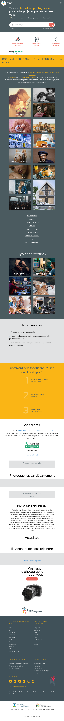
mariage (32, 72)
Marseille (12, 632)
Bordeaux (12, 637)
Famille (43, 131)
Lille (10, 649)
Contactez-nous (39, 664)
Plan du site (38, 668)
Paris (10, 628)
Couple (43, 116)
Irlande (36, 635)
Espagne (37, 630)
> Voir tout (32, 466)
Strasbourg (12, 644)
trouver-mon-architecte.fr (21, 711)
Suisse (36, 644)
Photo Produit (43, 146)
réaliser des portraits (43, 72)
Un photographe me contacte (18, 664)
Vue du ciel (32, 222)
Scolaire (32, 232)
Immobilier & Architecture (44, 205)
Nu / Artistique (20, 177)
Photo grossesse (14, 668)
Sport (32, 219)
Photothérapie (32, 242)
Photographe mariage (16, 666)
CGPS (36, 673)
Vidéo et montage (20, 293)
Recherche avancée (48, 28)
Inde (35, 632)
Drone (44, 293)
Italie (35, 637)
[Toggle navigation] (60, 3)
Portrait (44, 162)
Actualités (37, 666)
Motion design (43, 313)
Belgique (37, 628)
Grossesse (43, 100)
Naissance (20, 131)
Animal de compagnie (20, 162)
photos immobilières (29, 77)
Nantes (11, 642)
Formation (20, 313)
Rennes (11, 646)
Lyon (10, 630)
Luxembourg (38, 639)
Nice (10, 639)
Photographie (20, 274)
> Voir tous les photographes (32, 561)
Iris (32, 239)
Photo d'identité (32, 236)
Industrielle (20, 146)
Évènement (20, 208)
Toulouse (12, 635)
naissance (12, 77)
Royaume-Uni (38, 642)
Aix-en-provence (14, 651)
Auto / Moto (32, 229)
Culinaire (44, 177)
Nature (32, 226)
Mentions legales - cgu (41, 671)
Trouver (32, 579)
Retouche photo (43, 274)
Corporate (32, 216)
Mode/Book (20, 193)
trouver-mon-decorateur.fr (45, 711)
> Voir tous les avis (32, 455)
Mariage (20, 114)
